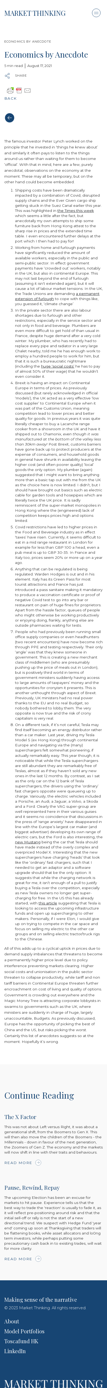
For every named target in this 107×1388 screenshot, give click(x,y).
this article (48, 903)
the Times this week (75, 210)
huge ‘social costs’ (57, 366)
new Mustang (27, 842)
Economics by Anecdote (27, 41)
